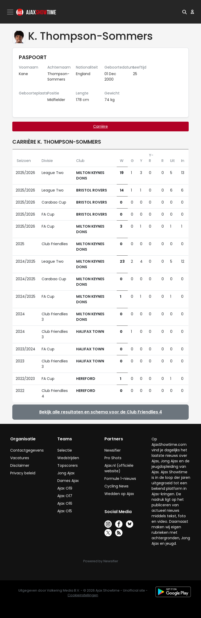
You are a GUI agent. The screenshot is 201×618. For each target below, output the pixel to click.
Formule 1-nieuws (120, 478)
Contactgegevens (27, 450)
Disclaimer (19, 465)
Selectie (64, 450)
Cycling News (116, 486)
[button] (184, 12)
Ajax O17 (64, 495)
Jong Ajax (66, 473)
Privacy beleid (22, 473)
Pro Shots (112, 457)
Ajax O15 (64, 511)
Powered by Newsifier (100, 561)
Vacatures (19, 457)
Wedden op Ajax (119, 493)
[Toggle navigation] (10, 12)
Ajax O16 (64, 503)
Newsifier (112, 450)
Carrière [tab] (100, 126)
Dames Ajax (68, 480)
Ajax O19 (64, 488)
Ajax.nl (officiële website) (118, 468)
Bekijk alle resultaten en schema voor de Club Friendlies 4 (100, 412)
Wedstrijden (68, 457)
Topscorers (67, 465)
